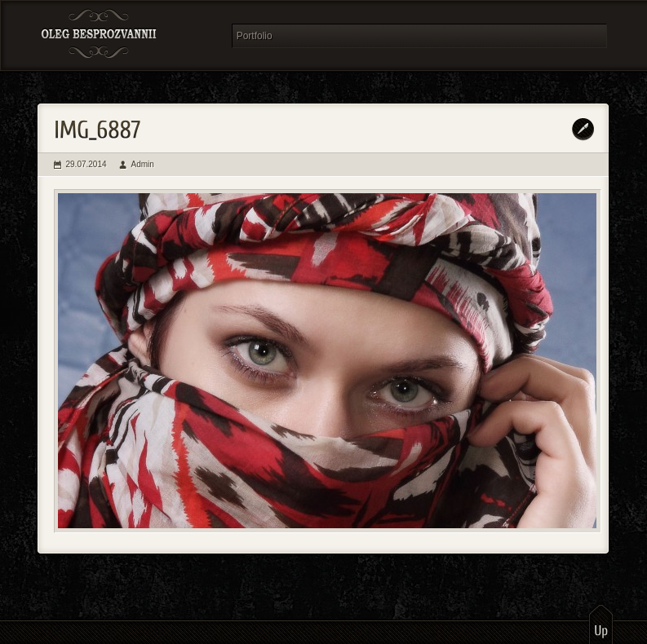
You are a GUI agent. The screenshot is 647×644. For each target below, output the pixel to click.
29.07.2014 (86, 164)
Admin (142, 164)
